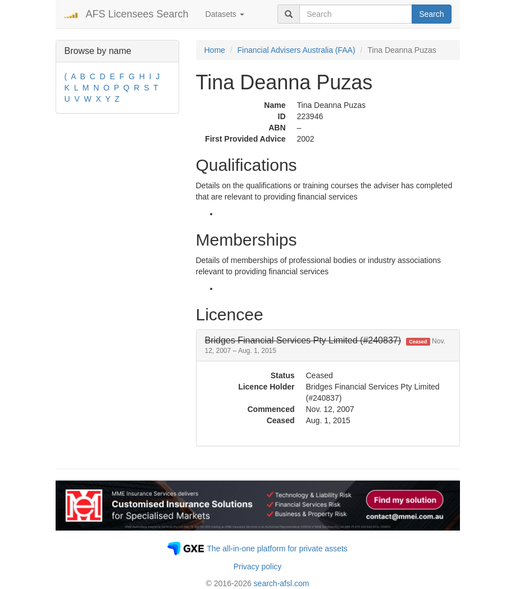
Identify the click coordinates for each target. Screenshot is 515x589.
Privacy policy (258, 566)
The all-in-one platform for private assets (277, 548)
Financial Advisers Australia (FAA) (297, 50)
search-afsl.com (281, 583)
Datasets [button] (225, 14)
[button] (325, 345)
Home (214, 50)
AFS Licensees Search (137, 14)
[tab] (328, 345)
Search (431, 14)
